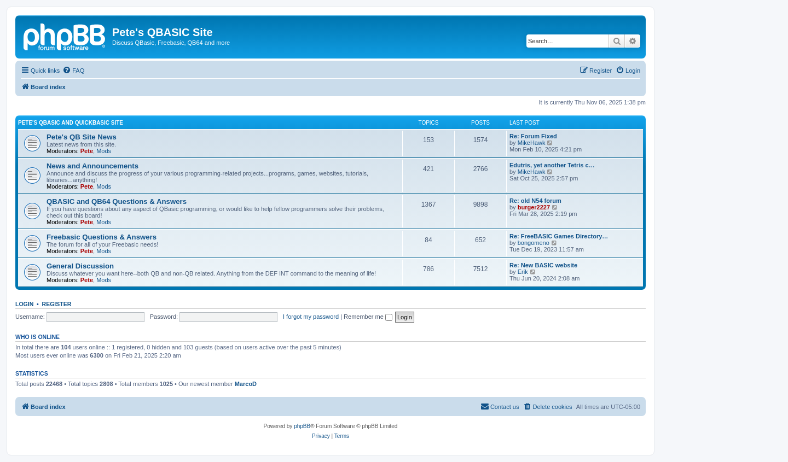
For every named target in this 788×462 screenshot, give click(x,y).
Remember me (368, 316)
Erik (523, 271)
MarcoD (246, 384)
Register (57, 304)
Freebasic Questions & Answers (102, 237)
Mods (103, 151)
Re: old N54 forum (535, 200)
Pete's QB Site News (82, 137)
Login (24, 304)
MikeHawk (532, 142)
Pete (86, 151)
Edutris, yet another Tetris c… (552, 165)
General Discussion (80, 266)
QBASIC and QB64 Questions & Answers (117, 201)
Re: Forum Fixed (533, 136)
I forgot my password (311, 316)
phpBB (302, 426)
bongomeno (533, 242)
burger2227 (534, 207)
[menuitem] (73, 70)
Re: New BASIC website (543, 265)
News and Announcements (92, 166)
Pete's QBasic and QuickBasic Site (70, 123)
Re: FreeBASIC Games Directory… (558, 236)
